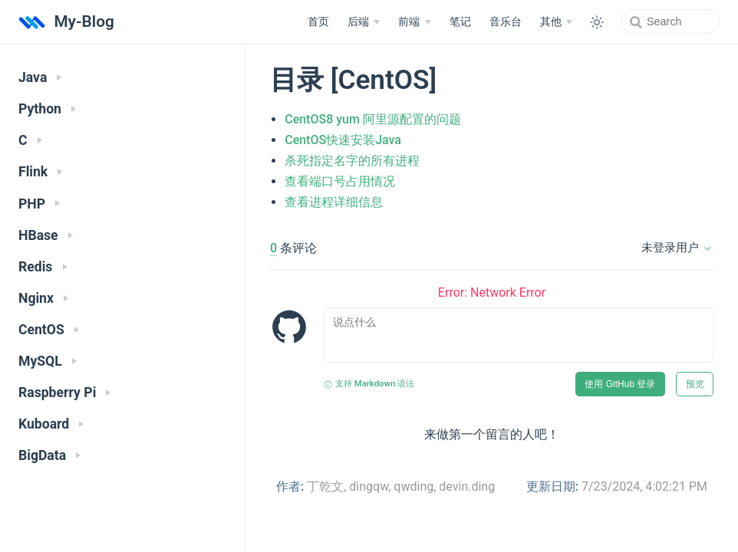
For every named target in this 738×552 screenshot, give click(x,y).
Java (39, 77)
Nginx (43, 298)
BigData (49, 455)
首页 (318, 21)
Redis (43, 266)
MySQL (47, 361)
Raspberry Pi (64, 392)
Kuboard (51, 424)
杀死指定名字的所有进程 (352, 160)
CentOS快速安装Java (343, 140)
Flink (40, 171)
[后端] (364, 22)
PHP (39, 204)
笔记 (460, 21)
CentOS (48, 329)
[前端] (414, 22)
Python (47, 109)
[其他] (556, 22)
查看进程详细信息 (334, 202)
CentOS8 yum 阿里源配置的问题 (373, 119)
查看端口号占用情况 (340, 181)
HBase (45, 235)
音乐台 (505, 21)
